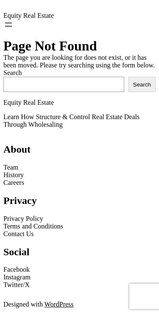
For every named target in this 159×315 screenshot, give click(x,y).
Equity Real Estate (28, 15)
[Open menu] (8, 25)
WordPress (59, 304)
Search (12, 72)
